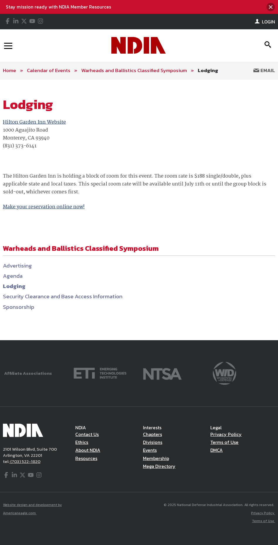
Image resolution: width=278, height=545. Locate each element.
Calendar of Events (48, 70)
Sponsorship (18, 307)
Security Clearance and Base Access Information (62, 296)
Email (264, 70)
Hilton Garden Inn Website (34, 122)
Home (9, 70)
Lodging (208, 70)
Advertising (17, 265)
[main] (139, 210)
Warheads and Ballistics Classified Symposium (134, 70)
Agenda (13, 276)
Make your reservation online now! (44, 207)
